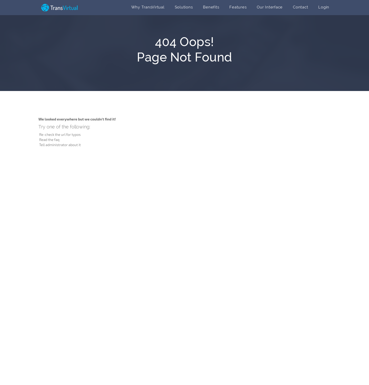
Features (238, 7)
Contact (300, 7)
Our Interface (270, 7)
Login (323, 7)
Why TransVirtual (148, 7)
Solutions (184, 7)
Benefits (211, 7)
